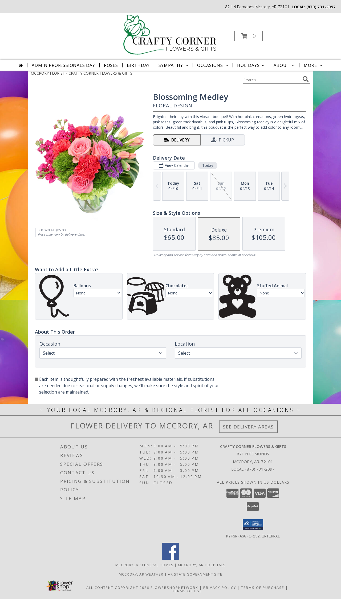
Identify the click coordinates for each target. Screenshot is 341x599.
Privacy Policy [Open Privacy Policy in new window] (219, 587)
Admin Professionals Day (63, 65)
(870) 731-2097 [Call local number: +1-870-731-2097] (321, 6)
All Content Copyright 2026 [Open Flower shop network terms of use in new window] (117, 587)
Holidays (251, 65)
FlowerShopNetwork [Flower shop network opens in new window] (174, 587)
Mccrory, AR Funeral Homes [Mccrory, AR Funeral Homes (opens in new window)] (144, 564)
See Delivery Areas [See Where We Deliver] (248, 427)
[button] (248, 36)
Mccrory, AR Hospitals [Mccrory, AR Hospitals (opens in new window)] (202, 564)
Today (207, 165)
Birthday (138, 65)
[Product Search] (271, 79)
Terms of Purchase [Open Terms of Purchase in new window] (262, 587)
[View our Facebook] (170, 558)
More (313, 65)
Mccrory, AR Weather (141, 574)
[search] (305, 79)
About (285, 65)
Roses (111, 65)
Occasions (213, 65)
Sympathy (174, 65)
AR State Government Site (195, 574)
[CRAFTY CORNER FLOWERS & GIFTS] (170, 34)
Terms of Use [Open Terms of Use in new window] (187, 590)
